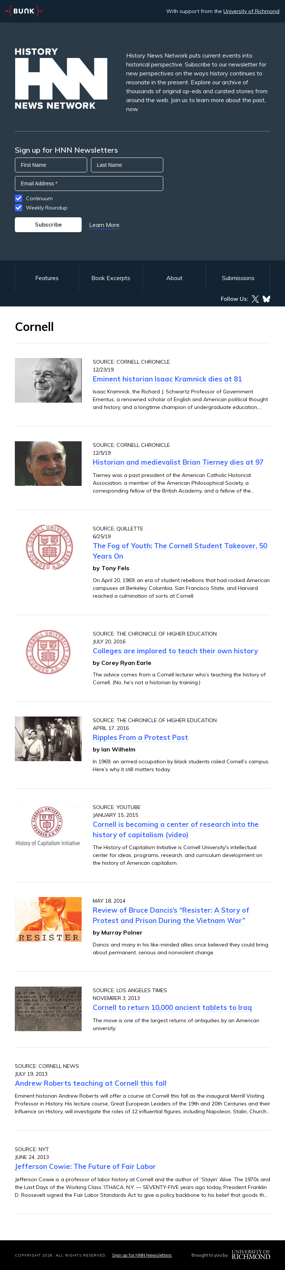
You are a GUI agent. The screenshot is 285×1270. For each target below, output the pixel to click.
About (174, 278)
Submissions (238, 278)
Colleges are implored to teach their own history (175, 650)
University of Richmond (251, 11)
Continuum (39, 198)
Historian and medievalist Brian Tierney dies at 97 (178, 462)
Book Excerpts (110, 278)
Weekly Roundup (47, 207)
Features (47, 278)
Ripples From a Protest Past (140, 737)
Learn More (104, 224)
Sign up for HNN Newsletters (142, 1255)
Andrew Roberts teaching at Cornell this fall (91, 1083)
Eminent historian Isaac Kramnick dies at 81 (167, 378)
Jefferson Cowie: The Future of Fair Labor (85, 1166)
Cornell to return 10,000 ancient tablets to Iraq (172, 1007)
